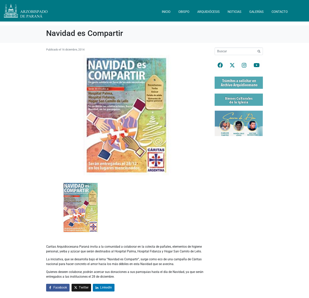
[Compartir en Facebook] (58, 287)
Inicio (166, 12)
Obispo (183, 12)
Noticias (234, 12)
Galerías (256, 12)
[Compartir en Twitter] (81, 287)
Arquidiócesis (208, 12)
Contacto (280, 12)
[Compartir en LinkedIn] (103, 287)
